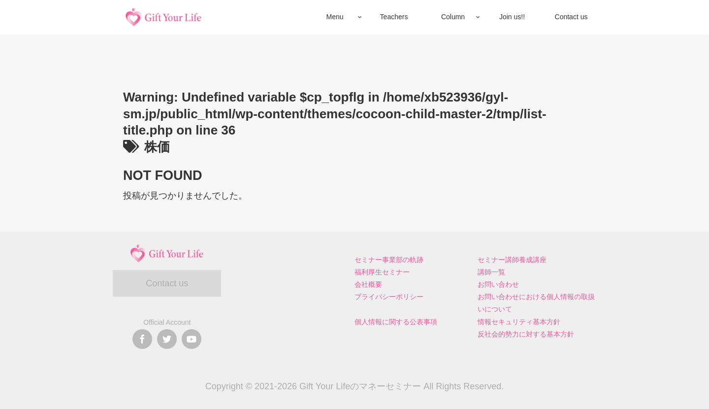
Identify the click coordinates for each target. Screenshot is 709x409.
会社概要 (368, 284)
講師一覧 (491, 272)
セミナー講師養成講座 (512, 260)
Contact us (167, 283)
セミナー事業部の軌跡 (388, 260)
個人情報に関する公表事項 (395, 322)
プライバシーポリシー (388, 297)
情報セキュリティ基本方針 (519, 322)
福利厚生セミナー (382, 272)
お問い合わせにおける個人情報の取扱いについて (536, 303)
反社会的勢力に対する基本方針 (526, 334)
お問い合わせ (498, 284)
